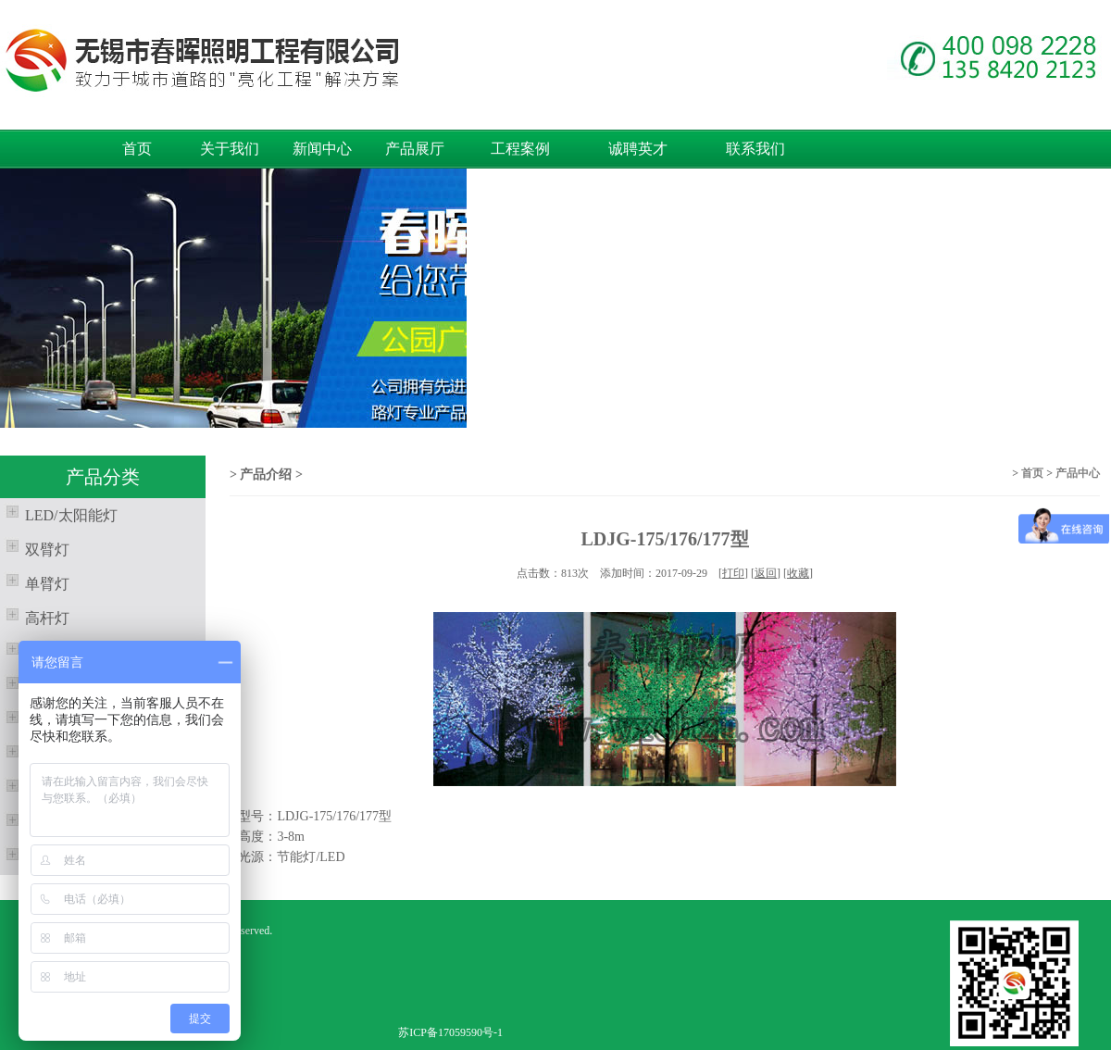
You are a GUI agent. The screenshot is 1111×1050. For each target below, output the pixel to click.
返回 (766, 573)
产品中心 (1077, 473)
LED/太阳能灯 (59, 513)
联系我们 (755, 148)
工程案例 (520, 148)
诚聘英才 (638, 148)
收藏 (798, 573)
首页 (137, 148)
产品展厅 (414, 148)
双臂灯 (34, 547)
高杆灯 (34, 616)
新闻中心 (322, 148)
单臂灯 (34, 581)
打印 (733, 573)
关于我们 (229, 148)
